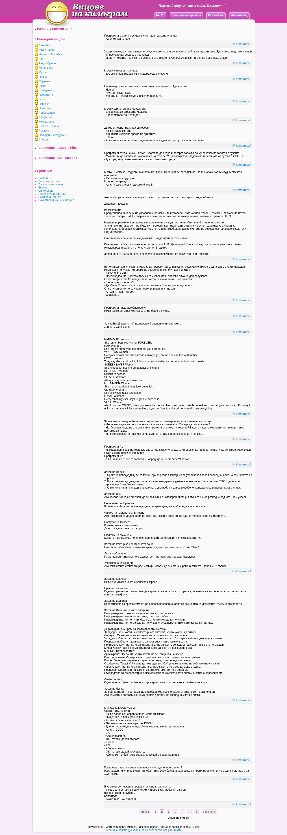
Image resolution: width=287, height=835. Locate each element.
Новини (43, 178)
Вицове (43, 187)
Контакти (175, 830)
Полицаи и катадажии (52, 135)
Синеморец (45, 190)
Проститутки (46, 94)
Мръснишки (46, 67)
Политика (45, 108)
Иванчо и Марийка (50, 54)
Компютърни (62, 28)
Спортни (44, 139)
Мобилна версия (116, 830)
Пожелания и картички (52, 193)
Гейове (43, 76)
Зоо (41, 59)
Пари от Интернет (49, 197)
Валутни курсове (48, 181)
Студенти (44, 81)
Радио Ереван (48, 63)
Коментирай (243, 44)
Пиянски (44, 103)
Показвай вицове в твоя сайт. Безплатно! (192, 6)
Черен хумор (47, 112)
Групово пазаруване (50, 184)
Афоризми (45, 117)
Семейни (44, 45)
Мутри (43, 72)
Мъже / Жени (47, 50)
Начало (42, 28)
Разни (42, 85)
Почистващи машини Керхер (56, 200)
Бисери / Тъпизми (50, 126)
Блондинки (45, 90)
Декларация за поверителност (148, 830)
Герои (42, 99)
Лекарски (44, 130)
